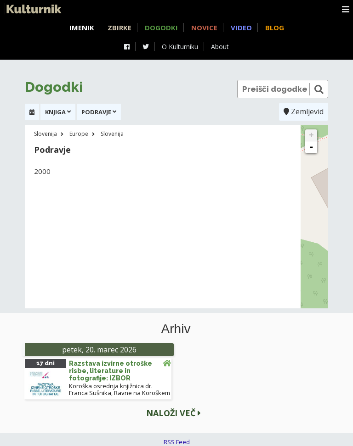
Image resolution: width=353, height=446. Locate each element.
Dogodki (161, 27)
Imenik (81, 27)
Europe (78, 134)
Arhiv (176, 329)
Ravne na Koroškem (142, 393)
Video (241, 27)
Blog (274, 27)
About (220, 46)
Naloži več (173, 412)
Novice (204, 27)
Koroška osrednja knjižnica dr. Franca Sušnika (111, 389)
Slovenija (45, 134)
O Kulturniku (180, 46)
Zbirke (119, 27)
